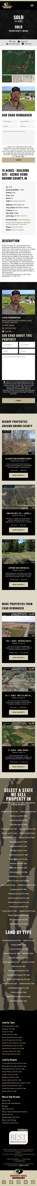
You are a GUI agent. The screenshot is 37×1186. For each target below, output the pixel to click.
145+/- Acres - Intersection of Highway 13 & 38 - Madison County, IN (18, 641)
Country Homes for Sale (11, 1051)
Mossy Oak (6, 1100)
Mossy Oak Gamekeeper (11, 1103)
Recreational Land (18, 201)
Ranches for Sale (8, 1029)
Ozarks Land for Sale (10, 1074)
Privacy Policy (20, 156)
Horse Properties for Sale (12, 1040)
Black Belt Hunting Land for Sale (14, 1066)
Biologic (5, 1106)
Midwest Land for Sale (10, 1077)
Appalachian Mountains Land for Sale (16, 1083)
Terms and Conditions (13, 1159)
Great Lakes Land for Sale (12, 1080)
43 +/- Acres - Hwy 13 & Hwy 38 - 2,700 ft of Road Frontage (18, 696)
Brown (15, 210)
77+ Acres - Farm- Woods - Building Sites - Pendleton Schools (18, 750)
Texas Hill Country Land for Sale (14, 1063)
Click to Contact (17, 230)
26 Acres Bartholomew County (18, 459)
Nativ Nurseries (8, 1109)
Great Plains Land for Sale (12, 1072)
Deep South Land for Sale (11, 1085)
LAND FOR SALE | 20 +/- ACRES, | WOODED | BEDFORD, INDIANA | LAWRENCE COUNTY (18, 513)
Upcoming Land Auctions (11, 1054)
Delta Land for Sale (9, 1091)
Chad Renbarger (23, 220)
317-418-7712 (15, 276)
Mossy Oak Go (7, 1114)
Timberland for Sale (9, 1034)
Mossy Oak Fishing (9, 1120)
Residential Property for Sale (13, 1048)
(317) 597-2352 (17, 227)
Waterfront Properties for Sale (14, 1043)
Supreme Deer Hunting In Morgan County (18, 568)
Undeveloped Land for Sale (12, 1046)
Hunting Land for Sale (10, 1026)
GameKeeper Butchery (11, 1117)
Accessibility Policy (20, 1161)
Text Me (6, 331)
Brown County (15, 31)
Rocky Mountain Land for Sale (13, 1069)
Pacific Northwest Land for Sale (14, 1088)
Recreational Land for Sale (12, 1037)
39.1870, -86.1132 (20, 216)
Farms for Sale (7, 1032)
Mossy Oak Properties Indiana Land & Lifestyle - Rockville (18, 223)
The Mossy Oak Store (10, 1123)
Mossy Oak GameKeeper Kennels (14, 1112)
